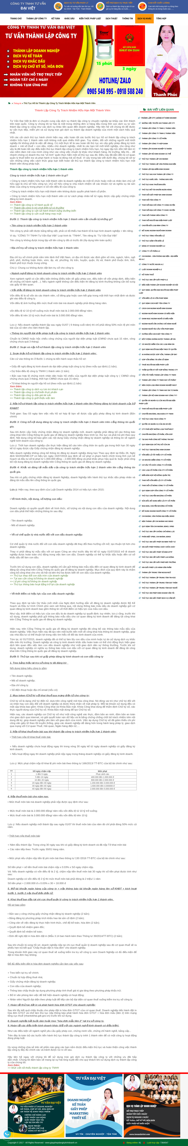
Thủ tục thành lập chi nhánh (153, 159)
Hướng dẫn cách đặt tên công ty (155, 334)
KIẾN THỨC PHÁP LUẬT (90, 18)
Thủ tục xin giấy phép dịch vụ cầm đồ (157, 598)
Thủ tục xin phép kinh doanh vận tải (156, 593)
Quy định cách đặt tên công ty (154, 303)
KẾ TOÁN (55, 18)
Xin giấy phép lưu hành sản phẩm (155, 567)
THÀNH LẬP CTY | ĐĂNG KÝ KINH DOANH (157, 118)
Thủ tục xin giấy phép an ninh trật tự (157, 542)
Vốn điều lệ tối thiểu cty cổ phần (155, 455)
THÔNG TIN (127, 18)
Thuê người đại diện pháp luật (154, 365)
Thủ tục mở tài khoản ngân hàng (155, 190)
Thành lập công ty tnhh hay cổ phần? (157, 380)
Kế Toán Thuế (146, 274)
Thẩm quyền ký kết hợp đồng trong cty (158, 370)
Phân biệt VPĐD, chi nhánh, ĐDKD (155, 537)
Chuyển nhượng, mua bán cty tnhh (156, 414)
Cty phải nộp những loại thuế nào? (156, 429)
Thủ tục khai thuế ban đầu (152, 184)
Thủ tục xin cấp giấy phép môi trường (157, 562)
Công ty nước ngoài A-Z (151, 264)
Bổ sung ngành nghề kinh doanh (155, 230)
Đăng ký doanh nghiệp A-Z (152, 246)
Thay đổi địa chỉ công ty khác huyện (157, 210)
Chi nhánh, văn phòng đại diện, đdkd (156, 516)
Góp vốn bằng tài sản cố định (154, 359)
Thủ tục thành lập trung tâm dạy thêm (158, 583)
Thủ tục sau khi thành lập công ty (156, 174)
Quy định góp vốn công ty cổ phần (156, 490)
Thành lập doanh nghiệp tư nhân (155, 149)
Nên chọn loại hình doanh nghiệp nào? (158, 385)
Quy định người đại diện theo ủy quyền (158, 349)
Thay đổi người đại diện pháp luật (155, 220)
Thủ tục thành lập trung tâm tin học (157, 577)
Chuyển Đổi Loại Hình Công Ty (153, 225)
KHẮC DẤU (69, 18)
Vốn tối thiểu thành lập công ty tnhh (157, 375)
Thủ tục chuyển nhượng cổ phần (155, 496)
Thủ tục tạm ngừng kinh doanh (154, 450)
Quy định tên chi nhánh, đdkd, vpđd (156, 526)
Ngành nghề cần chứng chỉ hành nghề (157, 324)
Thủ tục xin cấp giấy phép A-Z (153, 280)
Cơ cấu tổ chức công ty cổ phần (155, 465)
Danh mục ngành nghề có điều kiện (156, 319)
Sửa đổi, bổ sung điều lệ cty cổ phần (157, 501)
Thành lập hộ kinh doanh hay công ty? (158, 395)
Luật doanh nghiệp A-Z (150, 269)
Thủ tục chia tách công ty (152, 419)
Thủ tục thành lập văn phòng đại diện (157, 164)
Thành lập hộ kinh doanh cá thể (155, 154)
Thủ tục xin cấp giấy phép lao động (156, 557)
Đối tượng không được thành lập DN (157, 339)
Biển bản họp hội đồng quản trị (154, 475)
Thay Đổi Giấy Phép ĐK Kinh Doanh (155, 195)
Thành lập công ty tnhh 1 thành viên (157, 128)
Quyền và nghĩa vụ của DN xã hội (155, 424)
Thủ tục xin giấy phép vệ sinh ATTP (155, 552)
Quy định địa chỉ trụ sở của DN (154, 444)
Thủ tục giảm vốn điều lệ (151, 241)
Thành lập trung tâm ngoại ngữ (155, 572)
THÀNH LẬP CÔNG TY (36, 18)
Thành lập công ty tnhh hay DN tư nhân (158, 390)
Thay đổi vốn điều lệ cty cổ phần (155, 480)
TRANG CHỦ (16, 18)
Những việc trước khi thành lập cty (157, 123)
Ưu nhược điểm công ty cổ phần (155, 460)
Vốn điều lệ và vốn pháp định (153, 298)
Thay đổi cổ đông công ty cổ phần (156, 485)
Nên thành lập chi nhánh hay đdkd (156, 521)
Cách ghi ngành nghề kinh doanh (155, 308)
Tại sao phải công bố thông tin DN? (156, 439)
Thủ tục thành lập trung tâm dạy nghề (158, 588)
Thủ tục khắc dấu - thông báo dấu (156, 179)
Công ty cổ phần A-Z (149, 251)
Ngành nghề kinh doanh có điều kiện (157, 313)
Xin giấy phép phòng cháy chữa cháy (157, 547)
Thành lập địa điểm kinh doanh (154, 169)
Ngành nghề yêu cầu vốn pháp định (156, 329)
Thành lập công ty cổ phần (153, 138)
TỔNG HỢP (161, 18)
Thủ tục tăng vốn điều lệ (151, 236)
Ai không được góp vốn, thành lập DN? (158, 354)
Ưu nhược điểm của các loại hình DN (156, 344)
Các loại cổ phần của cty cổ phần (156, 470)
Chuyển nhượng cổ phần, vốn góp (156, 434)
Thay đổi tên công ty (150, 200)
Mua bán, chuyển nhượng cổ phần (155, 506)
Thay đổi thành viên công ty (153, 215)
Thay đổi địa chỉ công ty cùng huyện (157, 205)
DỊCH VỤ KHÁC (144, 18)
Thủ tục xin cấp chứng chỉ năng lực (157, 531)
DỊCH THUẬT (111, 18)
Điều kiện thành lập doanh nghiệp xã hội (158, 285)
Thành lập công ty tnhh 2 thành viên (157, 133)
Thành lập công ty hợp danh (153, 143)
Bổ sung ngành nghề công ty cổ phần (157, 511)
